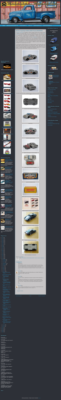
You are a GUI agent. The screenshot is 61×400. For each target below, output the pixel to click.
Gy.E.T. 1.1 (30, 25)
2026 (3, 237)
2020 (3, 245)
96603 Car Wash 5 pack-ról (7, 148)
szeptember (4, 263)
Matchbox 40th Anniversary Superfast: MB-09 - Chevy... (6, 303)
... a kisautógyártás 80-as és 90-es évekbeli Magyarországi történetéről (7, 127)
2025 (3, 238)
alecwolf (19, 276)
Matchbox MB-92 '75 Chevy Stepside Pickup (6, 289)
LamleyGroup (51, 81)
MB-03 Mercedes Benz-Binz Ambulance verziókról (8, 80)
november (4, 260)
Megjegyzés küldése (20, 290)
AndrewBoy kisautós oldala (52, 89)
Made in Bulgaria (50, 110)
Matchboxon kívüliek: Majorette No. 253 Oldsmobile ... (5, 280)
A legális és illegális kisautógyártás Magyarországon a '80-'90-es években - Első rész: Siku (9, 182)
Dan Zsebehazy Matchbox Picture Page (53, 123)
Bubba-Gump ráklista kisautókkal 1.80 (12, 25)
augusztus (4, 264)
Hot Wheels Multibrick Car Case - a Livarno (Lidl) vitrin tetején (9, 212)
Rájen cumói (49, 99)
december (4, 259)
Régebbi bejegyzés (41, 295)
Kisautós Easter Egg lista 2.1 (47, 25)
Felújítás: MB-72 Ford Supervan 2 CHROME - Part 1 (6, 292)
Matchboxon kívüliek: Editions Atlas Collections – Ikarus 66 (9, 160)
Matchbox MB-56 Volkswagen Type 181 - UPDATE (6, 309)
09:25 (19, 283)
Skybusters (49, 115)
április (4, 269)
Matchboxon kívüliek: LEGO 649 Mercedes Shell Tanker (9, 227)
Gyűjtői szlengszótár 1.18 (37, 25)
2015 (3, 251)
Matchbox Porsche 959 (19, 32)
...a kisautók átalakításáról (7, 154)
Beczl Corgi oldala (50, 91)
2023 (3, 241)
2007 (3, 330)
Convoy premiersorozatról (9, 93)
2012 (3, 255)
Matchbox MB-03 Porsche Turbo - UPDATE (6, 300)
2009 (3, 327)
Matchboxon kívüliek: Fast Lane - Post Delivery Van (9, 174)
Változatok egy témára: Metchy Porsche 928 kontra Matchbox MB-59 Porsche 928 (9, 190)
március (4, 271)
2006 (3, 331)
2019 (3, 246)
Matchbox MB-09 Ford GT (6, 316)
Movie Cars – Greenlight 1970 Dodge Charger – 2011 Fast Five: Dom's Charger (8, 205)
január (4, 326)
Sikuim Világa (50, 102)
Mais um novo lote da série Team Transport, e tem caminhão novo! (56, 76)
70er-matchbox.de (50, 122)
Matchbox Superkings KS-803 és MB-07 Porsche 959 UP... (6, 295)
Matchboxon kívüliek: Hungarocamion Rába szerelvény (8, 197)
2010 (3, 258)
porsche (19, 256)
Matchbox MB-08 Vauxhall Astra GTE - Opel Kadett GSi (6, 283)
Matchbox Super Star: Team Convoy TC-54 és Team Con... (6, 322)
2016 (3, 250)
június (4, 267)
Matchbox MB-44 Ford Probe (6, 274)
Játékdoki (49, 94)
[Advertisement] (7, 42)
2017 (3, 249)
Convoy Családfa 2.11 (23, 25)
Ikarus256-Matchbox (51, 92)
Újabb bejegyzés (19, 295)
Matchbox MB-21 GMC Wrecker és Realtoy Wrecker (5, 298)
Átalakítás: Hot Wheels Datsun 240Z (8, 219)
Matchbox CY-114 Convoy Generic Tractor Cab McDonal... (6, 312)
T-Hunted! (50, 74)
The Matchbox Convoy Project (52, 116)
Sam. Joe (19, 285)
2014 (3, 253)
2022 (3, 242)
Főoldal (4, 25)
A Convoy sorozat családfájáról (8, 112)
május (4, 268)
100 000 (3, 277)
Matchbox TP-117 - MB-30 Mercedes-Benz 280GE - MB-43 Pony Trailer (9, 167)
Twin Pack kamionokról (9, 87)
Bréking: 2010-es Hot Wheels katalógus (5, 276)
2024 (3, 240)
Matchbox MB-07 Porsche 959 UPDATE (6, 320)
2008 (3, 329)
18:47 (19, 274)
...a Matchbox (4, 87)
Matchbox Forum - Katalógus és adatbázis (54, 113)
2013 (3, 254)
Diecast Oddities (50, 125)
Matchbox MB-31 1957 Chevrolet (5, 314)
